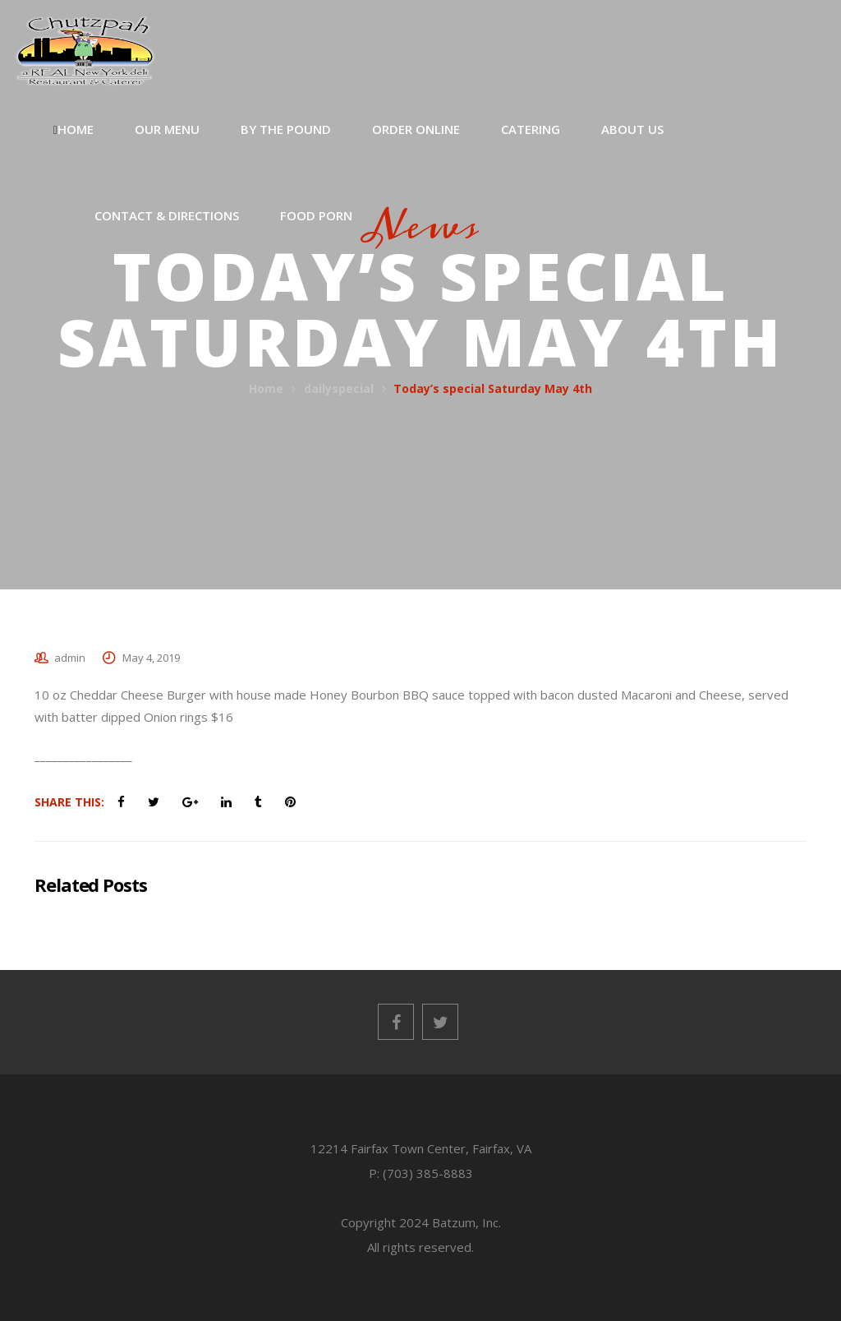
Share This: (69, 802)
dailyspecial (339, 388)
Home (266, 388)
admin (69, 657)
